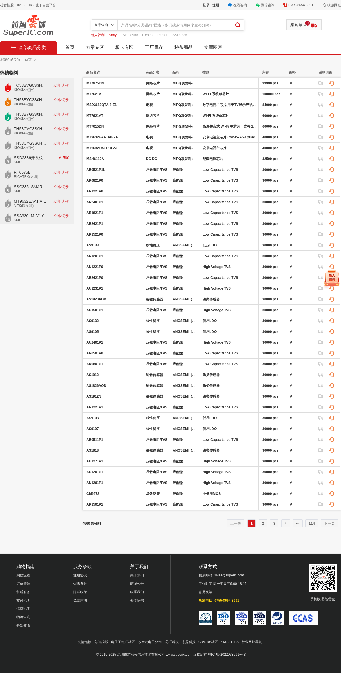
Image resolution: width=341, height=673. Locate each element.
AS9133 (92, 245)
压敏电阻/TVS (156, 170)
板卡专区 (124, 47)
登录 (206, 5)
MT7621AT (94, 116)
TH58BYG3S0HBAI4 (30, 99)
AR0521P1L (95, 170)
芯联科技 (172, 642)
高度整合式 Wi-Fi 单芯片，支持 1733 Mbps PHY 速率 (230, 126)
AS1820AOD (96, 299)
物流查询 (23, 617)
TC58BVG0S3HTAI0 (30, 85)
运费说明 (23, 609)
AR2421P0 (94, 278)
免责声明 (80, 601)
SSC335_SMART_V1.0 (30, 186)
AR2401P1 (94, 202)
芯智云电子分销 (150, 642)
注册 (215, 5)
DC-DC (151, 159)
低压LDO (210, 245)
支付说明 (23, 601)
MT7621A (93, 94)
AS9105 (92, 332)
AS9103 (92, 418)
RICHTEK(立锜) (26, 177)
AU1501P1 (94, 310)
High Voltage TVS (217, 267)
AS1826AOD (96, 386)
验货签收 (23, 626)
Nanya (114, 35)
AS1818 (92, 450)
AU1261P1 (94, 483)
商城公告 (137, 584)
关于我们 (137, 575)
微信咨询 (268, 5)
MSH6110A (95, 159)
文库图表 (213, 47)
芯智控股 (101, 642)
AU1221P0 (94, 267)
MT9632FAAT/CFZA (102, 148)
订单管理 (23, 584)
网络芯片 (153, 83)
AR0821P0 (94, 180)
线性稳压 (153, 245)
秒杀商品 (183, 47)
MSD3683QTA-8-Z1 (101, 105)
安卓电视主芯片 (214, 148)
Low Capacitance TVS (220, 170)
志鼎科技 (189, 642)
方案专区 (95, 47)
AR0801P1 (94, 364)
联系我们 (137, 592)
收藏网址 (334, 5)
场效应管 (153, 494)
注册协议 (80, 575)
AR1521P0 (94, 234)
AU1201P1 (94, 472)
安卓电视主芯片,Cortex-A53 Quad (229, 137)
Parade (163, 35)
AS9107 (92, 429)
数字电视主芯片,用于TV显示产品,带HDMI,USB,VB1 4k (230, 105)
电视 (149, 105)
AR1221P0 (94, 191)
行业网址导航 (252, 642)
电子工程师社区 (123, 642)
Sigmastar (130, 35)
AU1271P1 (94, 461)
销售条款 (80, 584)
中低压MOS (212, 494)
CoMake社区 (208, 642)
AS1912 (92, 375)
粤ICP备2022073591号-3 (227, 655)
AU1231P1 (94, 288)
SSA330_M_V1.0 (29, 215)
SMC (18, 162)
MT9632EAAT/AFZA (30, 201)
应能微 (178, 170)
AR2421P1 (94, 224)
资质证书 (137, 601)
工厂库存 (154, 47)
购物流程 (23, 575)
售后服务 (23, 592)
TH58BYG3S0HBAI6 (30, 114)
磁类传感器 (211, 299)
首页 (69, 47)
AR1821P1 (94, 213)
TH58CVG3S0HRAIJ (30, 128)
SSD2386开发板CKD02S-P (30, 157)
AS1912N (93, 396)
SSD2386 (179, 35)
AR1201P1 (94, 256)
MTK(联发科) (24, 206)
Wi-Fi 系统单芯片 (216, 94)
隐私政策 (80, 592)
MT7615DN (95, 126)
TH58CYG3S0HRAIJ (30, 143)
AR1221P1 (94, 407)
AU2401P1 (94, 342)
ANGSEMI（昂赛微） (185, 245)
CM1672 (92, 494)
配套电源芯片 (213, 159)
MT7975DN (95, 83)
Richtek (148, 35)
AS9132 (92, 321)
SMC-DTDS (230, 642)
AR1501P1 (94, 504)
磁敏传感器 (154, 299)
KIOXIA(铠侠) (24, 90)
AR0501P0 (94, 353)
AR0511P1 (94, 440)
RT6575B (22, 172)
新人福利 (98, 35)
